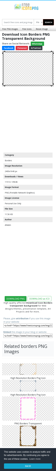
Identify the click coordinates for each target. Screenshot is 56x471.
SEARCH (48, 22)
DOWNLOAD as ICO (39, 298)
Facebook (8, 48)
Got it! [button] (28, 466)
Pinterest (22, 48)
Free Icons (27, 29)
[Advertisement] (28, 119)
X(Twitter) (35, 48)
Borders (8, 160)
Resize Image (42, 29)
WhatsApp (37, 43)
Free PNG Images (10, 29)
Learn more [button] (34, 459)
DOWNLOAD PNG (15, 298)
